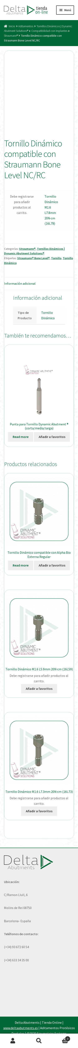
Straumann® (11, 35)
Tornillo (56, 258)
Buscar (39, 1041)
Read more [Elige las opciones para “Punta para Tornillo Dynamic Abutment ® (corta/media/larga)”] (20, 437)
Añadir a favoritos (52, 437)
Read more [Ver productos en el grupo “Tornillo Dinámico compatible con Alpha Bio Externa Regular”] (20, 565)
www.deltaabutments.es (20, 1028)
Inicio (12, 26)
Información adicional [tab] (20, 283)
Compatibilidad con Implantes (49, 31)
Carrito (61, 1038)
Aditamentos (25, 26)
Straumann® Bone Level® (33, 258)
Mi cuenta (13, 1041)
